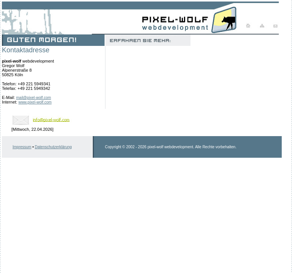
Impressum (22, 147)
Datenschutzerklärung (53, 147)
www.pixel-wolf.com (34, 102)
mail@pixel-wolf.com (33, 98)
